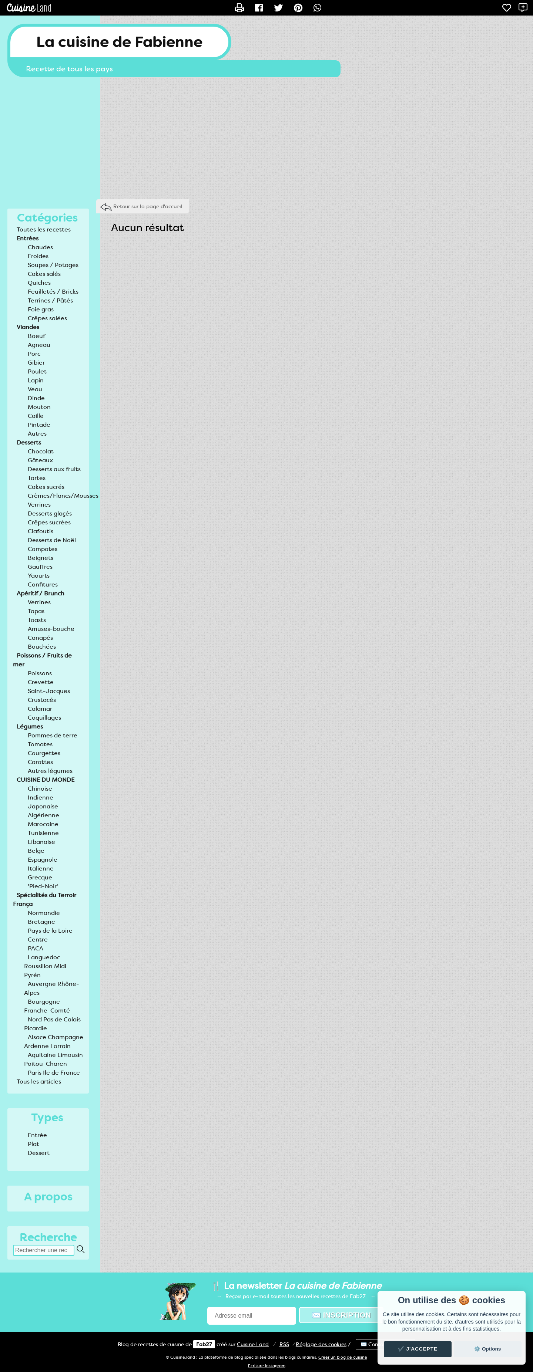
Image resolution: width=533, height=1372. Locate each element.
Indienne (40, 797)
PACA (35, 948)
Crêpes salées (47, 318)
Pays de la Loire (50, 931)
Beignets (40, 558)
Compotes (42, 549)
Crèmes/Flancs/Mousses (63, 496)
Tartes (37, 478)
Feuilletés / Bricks (53, 291)
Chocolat (41, 451)
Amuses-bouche (51, 629)
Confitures (43, 584)
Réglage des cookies (321, 1344)
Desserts (29, 442)
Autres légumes (50, 771)
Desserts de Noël (52, 540)
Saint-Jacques (49, 691)
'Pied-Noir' (43, 886)
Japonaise (43, 806)
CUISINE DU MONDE (45, 780)
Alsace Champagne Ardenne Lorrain (53, 1041)
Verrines (39, 504)
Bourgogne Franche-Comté (47, 1006)
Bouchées (42, 646)
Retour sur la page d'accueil (147, 206)
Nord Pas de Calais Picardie (52, 1024)
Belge (36, 851)
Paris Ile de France (54, 1073)
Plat (33, 1144)
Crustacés (42, 700)
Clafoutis (40, 531)
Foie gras (41, 309)
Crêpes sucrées (49, 522)
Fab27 (204, 1344)
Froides (38, 256)
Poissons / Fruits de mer (42, 660)
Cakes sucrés (46, 487)
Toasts (37, 620)
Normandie (44, 913)
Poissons (40, 673)
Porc (34, 354)
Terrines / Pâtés (50, 300)
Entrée (37, 1135)
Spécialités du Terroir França (44, 899)
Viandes (28, 327)
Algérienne (43, 815)
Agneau (39, 345)
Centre (38, 939)
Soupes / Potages (53, 265)
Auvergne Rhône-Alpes (51, 988)
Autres (37, 433)
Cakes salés (44, 274)
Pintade (39, 425)
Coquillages (44, 718)
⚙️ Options (487, 1349)
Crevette (41, 682)
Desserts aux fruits (54, 469)
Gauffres (40, 567)
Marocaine (43, 824)
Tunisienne (43, 833)
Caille (36, 416)
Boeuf (36, 336)
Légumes (30, 726)
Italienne (41, 868)
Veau (35, 389)
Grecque (40, 877)
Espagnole (42, 860)
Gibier (36, 362)
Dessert (39, 1153)
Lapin (36, 380)
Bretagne (41, 922)
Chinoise (40, 789)
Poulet (37, 371)
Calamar (40, 709)
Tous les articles (39, 1081)
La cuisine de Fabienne (119, 42)
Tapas (36, 611)
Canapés (40, 638)
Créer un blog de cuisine (342, 1357)
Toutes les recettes (44, 229)
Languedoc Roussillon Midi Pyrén (45, 966)
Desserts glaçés (50, 513)
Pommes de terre (52, 735)
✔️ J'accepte (418, 1349)
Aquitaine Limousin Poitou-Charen (53, 1059)
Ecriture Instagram (266, 1365)
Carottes (40, 762)
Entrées (27, 238)
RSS (284, 1344)
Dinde (36, 398)
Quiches (39, 283)
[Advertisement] (266, 136)
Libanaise (41, 842)
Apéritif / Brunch (40, 593)
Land (253, 1344)
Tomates (40, 744)
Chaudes (40, 247)
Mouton (39, 407)
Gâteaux (40, 460)
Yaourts (39, 575)
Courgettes (44, 753)
